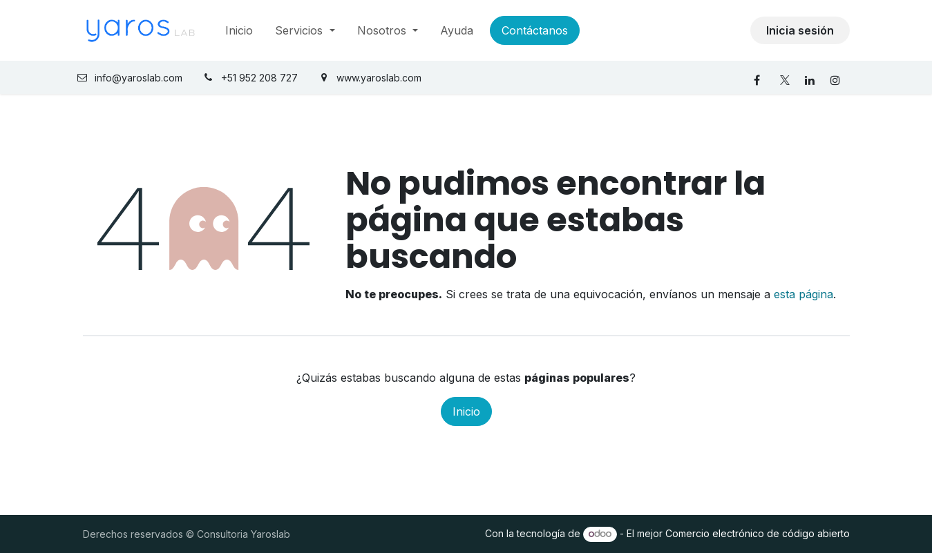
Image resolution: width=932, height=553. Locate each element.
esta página (803, 294)
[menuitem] (239, 30)
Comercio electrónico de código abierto (757, 533)
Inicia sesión (800, 30)
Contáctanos (535, 30)
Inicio (466, 411)
